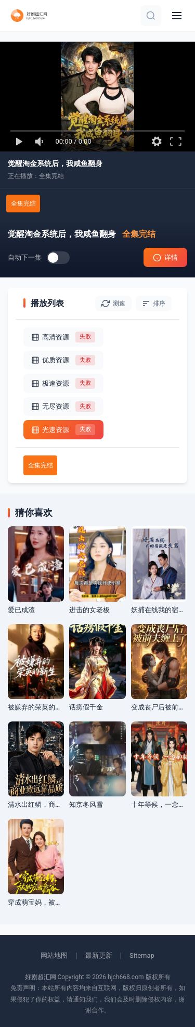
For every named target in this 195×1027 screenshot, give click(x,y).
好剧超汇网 (40, 977)
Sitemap (141, 955)
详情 (165, 257)
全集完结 (23, 203)
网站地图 (54, 955)
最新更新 (98, 955)
